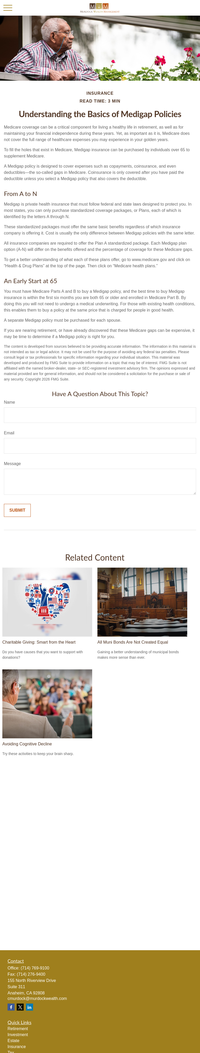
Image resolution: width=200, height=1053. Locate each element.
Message (12, 463)
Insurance (17, 1046)
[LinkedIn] (29, 1007)
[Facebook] (11, 1007)
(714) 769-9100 (35, 968)
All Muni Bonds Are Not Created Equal (132, 642)
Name (9, 402)
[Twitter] (20, 1007)
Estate (13, 1040)
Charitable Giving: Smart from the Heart (39, 642)
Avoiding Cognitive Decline (27, 744)
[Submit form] (17, 510)
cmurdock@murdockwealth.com (37, 998)
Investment (18, 1034)
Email (9, 433)
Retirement (18, 1028)
